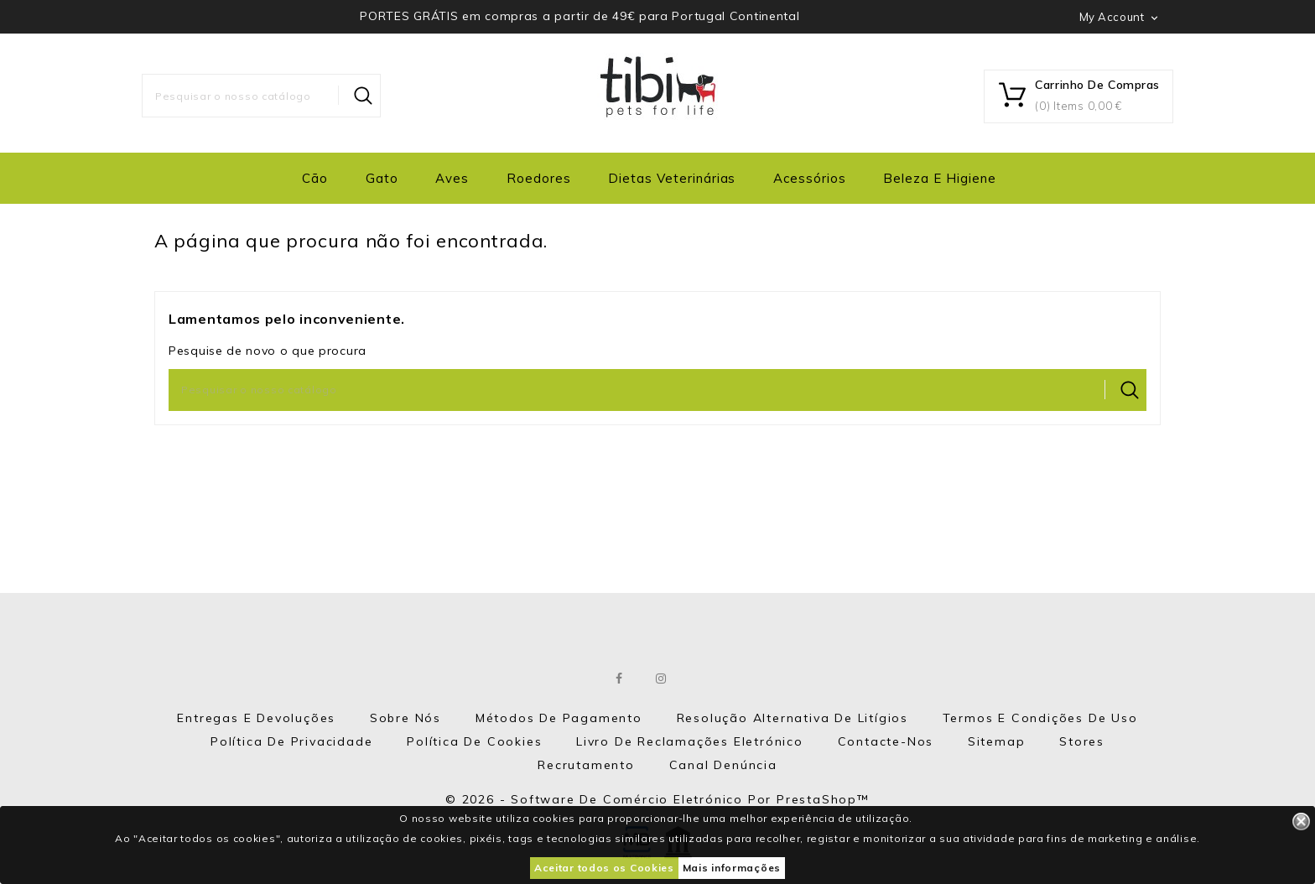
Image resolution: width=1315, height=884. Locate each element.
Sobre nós (405, 717)
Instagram (662, 678)
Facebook (620, 678)
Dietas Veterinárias (671, 178)
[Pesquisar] (261, 96)
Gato (382, 178)
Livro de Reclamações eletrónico (689, 741)
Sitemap (997, 741)
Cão (315, 178)
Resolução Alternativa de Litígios (792, 717)
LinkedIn (703, 678)
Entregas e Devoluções (256, 717)
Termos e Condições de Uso (1040, 717)
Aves (452, 178)
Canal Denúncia (723, 764)
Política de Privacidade (291, 741)
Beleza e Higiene (939, 178)
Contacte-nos (886, 741)
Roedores (539, 178)
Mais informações (732, 867)
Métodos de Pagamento (559, 717)
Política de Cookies (474, 741)
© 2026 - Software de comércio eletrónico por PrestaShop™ (657, 799)
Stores (1081, 741)
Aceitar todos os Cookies (604, 867)
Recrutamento (586, 764)
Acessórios (809, 178)
